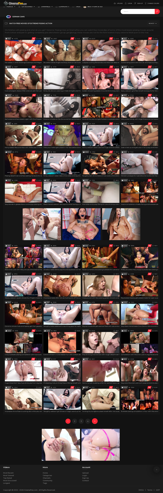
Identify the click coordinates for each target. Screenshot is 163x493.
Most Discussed (9, 481)
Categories (47, 475)
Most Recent (8, 473)
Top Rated (7, 478)
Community (47, 481)
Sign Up (85, 478)
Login (84, 475)
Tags (45, 483)
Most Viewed (8, 475)
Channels (46, 478)
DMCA (141, 490)
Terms (149, 490)
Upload (85, 473)
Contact (85, 481)
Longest (6, 483)
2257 (158, 490)
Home (45, 473)
